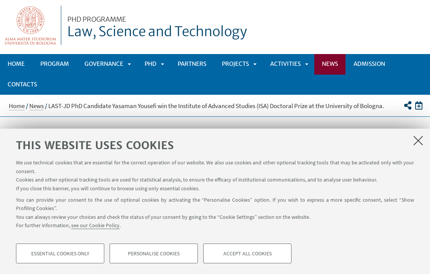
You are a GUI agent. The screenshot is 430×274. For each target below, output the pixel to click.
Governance (103, 63)
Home (16, 63)
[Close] (418, 140)
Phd (150, 63)
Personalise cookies (154, 253)
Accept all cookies (247, 253)
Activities (285, 63)
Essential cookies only (60, 253)
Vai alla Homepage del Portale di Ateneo (30, 25)
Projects (235, 63)
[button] (407, 105)
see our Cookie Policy (95, 225)
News (330, 63)
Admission (369, 63)
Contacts (22, 84)
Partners (192, 63)
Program (54, 63)
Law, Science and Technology (157, 27)
